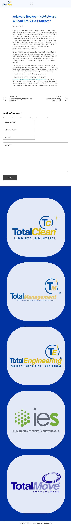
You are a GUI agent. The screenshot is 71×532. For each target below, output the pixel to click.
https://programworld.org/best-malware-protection (29, 79)
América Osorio (39, 529)
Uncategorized (17, 26)
